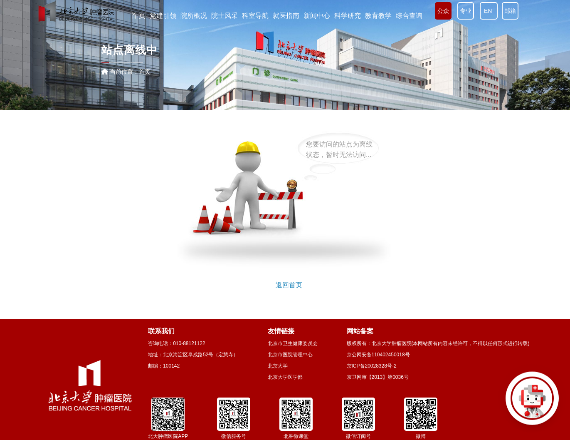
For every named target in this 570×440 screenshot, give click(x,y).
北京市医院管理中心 (290, 355)
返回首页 (289, 284)
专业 (465, 10)
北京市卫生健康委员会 (293, 343)
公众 (443, 10)
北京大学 (278, 366)
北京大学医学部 (285, 377)
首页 (145, 71)
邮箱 (510, 10)
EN (488, 10)
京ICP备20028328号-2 (372, 366)
